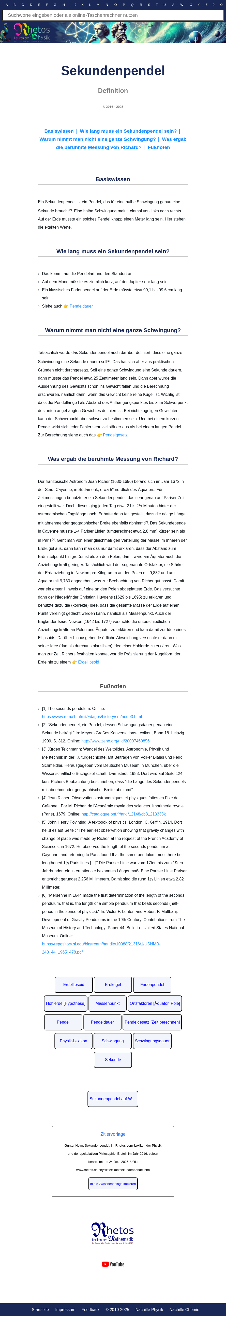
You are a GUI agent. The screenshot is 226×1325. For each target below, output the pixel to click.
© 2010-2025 (117, 1309)
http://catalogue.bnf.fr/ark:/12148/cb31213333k (124, 814)
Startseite (40, 1309)
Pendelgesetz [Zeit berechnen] (152, 1022)
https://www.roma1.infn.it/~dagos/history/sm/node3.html (92, 717)
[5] (53, 539)
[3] (146, 522)
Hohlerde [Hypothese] (65, 1003)
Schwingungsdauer (152, 1041)
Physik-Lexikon (73, 1041)
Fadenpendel (152, 984)
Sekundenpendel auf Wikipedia (113, 1099)
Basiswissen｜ (62, 131)
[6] (70, 210)
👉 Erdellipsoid (85, 662)
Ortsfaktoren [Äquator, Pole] (155, 1003)
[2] (108, 360)
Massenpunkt (108, 1003)
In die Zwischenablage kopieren (113, 1184)
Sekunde (113, 1060)
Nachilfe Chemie (184, 1309)
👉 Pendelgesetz (112, 435)
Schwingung (113, 1041)
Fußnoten (159, 147)
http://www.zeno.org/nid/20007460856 (115, 741)
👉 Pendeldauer (78, 306)
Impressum (65, 1309)
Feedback (90, 1309)
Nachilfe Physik (149, 1309)
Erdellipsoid (73, 984)
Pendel (63, 1022)
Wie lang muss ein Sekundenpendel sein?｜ (131, 131)
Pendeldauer (102, 1022)
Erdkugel (113, 984)
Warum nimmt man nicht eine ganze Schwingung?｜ (100, 139)
